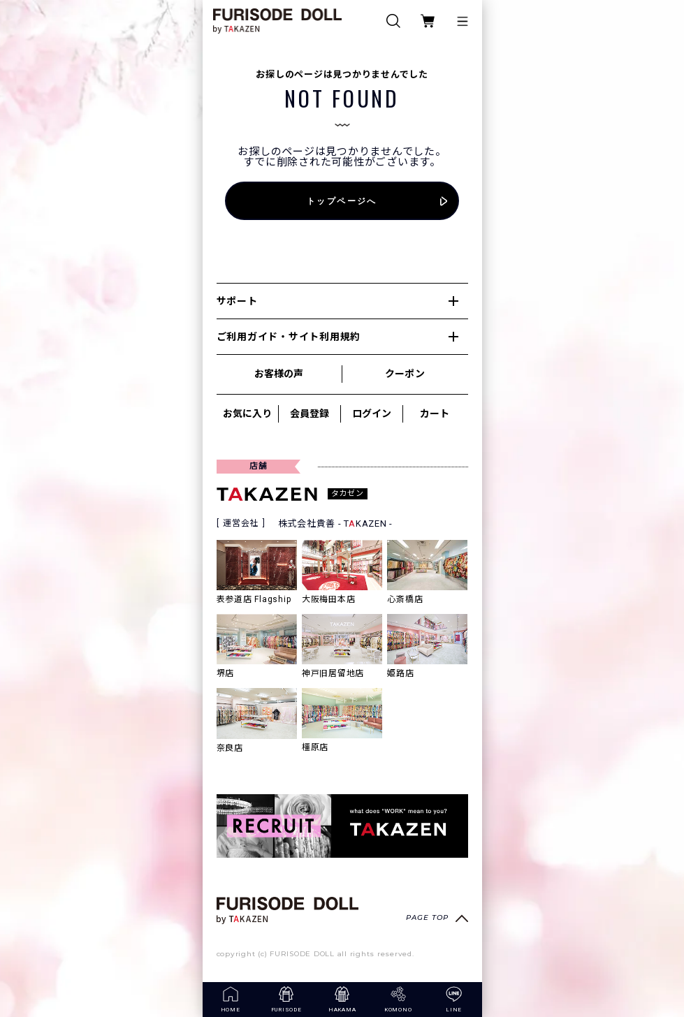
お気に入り (247, 413)
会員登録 (309, 413)
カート (434, 413)
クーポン (404, 373)
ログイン (371, 413)
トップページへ (342, 201)
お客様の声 (278, 373)
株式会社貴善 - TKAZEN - (335, 523)
